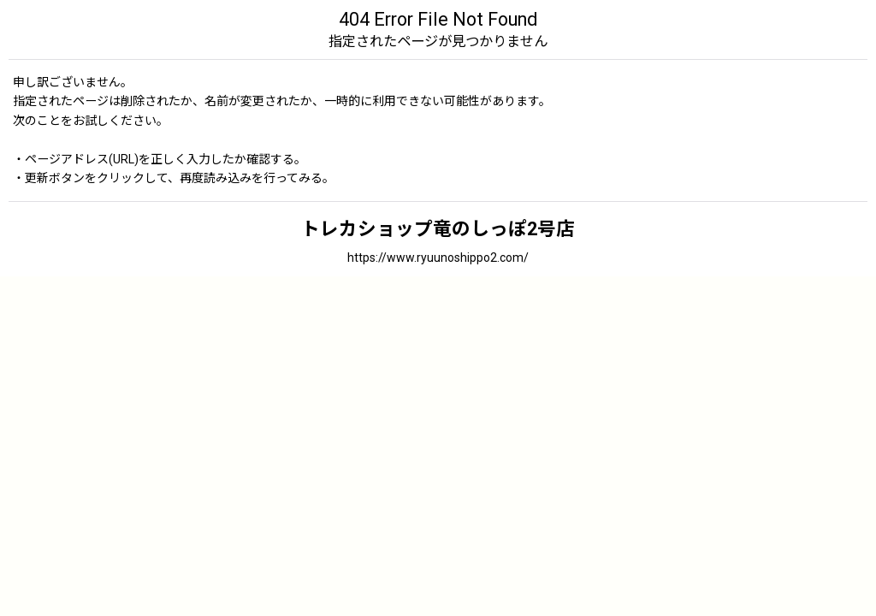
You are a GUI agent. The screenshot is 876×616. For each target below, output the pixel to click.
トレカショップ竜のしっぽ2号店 (438, 229)
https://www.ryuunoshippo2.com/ (438, 257)
